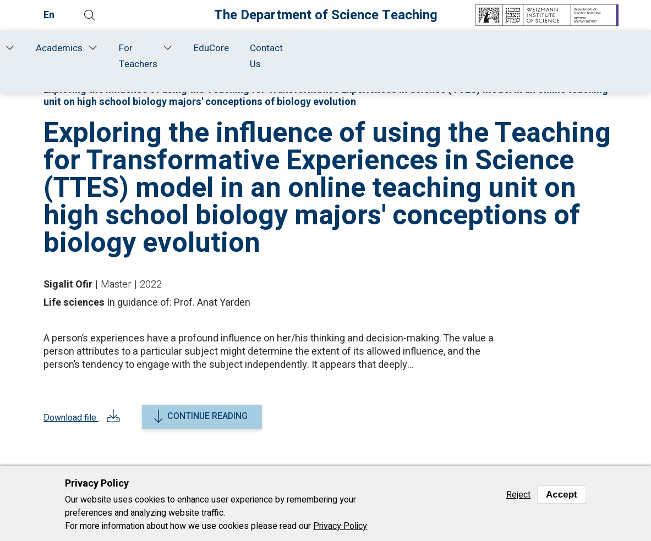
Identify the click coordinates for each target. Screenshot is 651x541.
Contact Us (589, 56)
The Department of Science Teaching (325, 15)
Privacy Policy (340, 526)
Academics (366, 48)
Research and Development (224, 56)
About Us (93, 56)
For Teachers (445, 56)
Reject (518, 494)
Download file (72, 420)
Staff (149, 48)
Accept (561, 494)
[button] (90, 15)
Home (51, 48)
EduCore (534, 48)
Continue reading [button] (207, 416)
